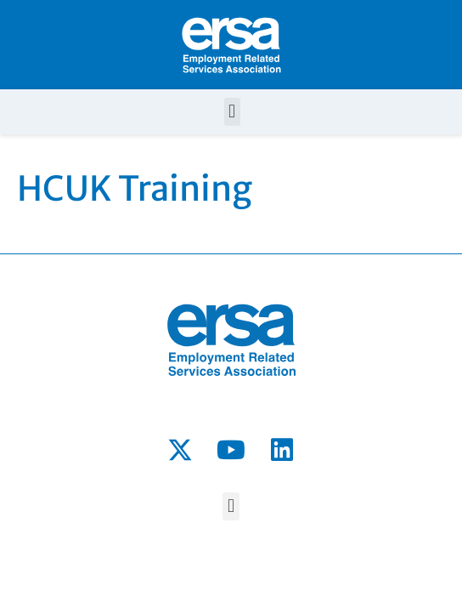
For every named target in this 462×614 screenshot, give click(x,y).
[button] (232, 112)
